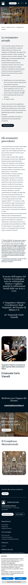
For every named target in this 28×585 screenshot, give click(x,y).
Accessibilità (4, 524)
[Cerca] (18, 3)
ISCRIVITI (5, 493)
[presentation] (8, 481)
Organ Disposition (8, 125)
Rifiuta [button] (7, 578)
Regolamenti (6, 521)
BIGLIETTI (12, 3)
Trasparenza (4, 526)
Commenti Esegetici (6, 537)
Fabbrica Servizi (7, 549)
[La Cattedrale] (14, 463)
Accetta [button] (20, 578)
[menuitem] (22, 3)
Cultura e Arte (10, 27)
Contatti (3, 546)
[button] (26, 3)
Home (3, 27)
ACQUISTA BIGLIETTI (7, 514)
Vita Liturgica (6, 532)
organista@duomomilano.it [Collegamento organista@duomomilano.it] (14, 405)
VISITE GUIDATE (19, 514)
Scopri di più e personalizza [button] (14, 582)
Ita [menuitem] (21, 3)
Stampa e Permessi (6, 528)
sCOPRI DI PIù (6, 430)
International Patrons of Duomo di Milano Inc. (13, 552)
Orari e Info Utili (5, 535)
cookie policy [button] (12, 563)
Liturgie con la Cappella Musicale (10, 539)
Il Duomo (4, 542)
